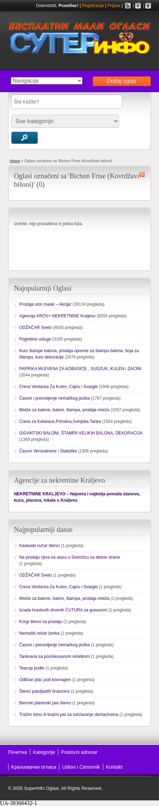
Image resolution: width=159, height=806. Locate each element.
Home (15, 161)
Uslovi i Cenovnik (81, 767)
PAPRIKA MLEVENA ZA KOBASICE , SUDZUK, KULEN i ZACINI (80, 368)
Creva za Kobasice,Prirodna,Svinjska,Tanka (60, 421)
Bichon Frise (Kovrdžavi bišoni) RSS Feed (142, 174)
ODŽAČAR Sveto (35, 327)
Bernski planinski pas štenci (45, 702)
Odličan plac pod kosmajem (45, 679)
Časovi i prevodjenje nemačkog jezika (54, 398)
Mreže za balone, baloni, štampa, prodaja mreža (64, 409)
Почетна (17, 752)
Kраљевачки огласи (34, 767)
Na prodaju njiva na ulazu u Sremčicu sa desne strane (69, 557)
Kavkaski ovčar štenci (39, 545)
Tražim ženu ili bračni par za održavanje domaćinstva (68, 714)
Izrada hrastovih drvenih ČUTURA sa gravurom (63, 610)
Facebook (138, 5)
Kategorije (44, 752)
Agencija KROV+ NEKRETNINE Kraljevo (57, 315)
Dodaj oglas (122, 81)
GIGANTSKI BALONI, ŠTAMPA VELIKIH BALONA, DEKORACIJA (80, 433)
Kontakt (114, 767)
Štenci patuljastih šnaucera (44, 691)
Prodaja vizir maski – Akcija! (45, 304)
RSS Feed (128, 5)
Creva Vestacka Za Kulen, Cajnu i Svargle (58, 386)
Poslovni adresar (79, 752)
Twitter (148, 5)
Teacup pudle (31, 668)
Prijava (113, 5)
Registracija (93, 5)
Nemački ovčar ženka (39, 633)
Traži (24, 138)
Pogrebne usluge (35, 339)
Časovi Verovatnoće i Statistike (48, 451)
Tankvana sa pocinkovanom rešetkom (54, 656)
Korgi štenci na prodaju (40, 621)
